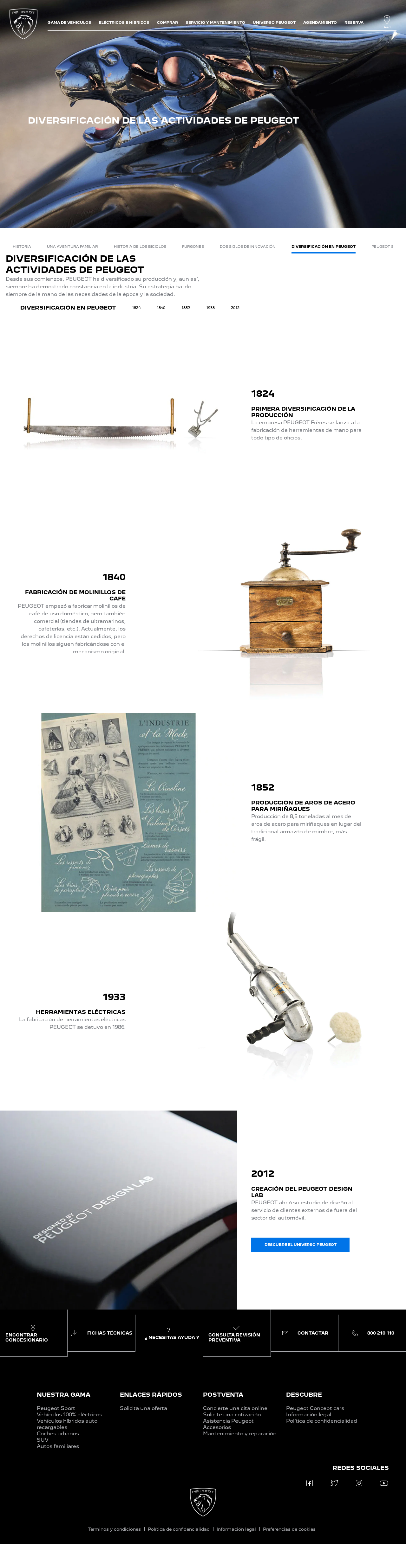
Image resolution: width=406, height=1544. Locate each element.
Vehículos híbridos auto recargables (67, 1424)
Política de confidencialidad (321, 1421)
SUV (43, 1440)
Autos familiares (58, 1446)
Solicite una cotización (232, 1415)
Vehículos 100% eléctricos (69, 1415)
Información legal (308, 1415)
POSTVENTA (223, 1394)
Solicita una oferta (143, 1408)
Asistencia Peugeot (228, 1421)
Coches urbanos (58, 1434)
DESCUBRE (304, 1394)
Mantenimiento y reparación (240, 1434)
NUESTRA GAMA (63, 1394)
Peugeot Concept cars (315, 1408)
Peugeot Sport (56, 1408)
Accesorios (217, 1427)
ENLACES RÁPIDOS (151, 1394)
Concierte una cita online (235, 1408)
